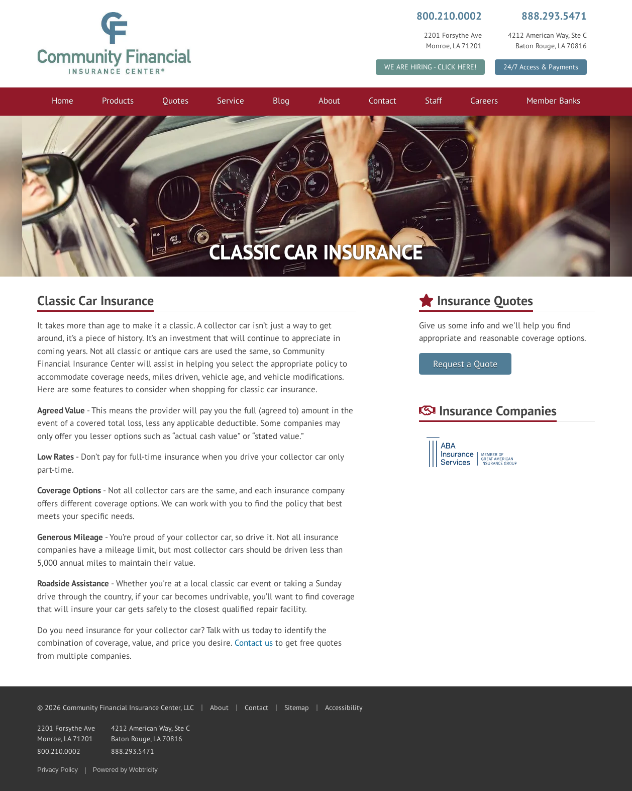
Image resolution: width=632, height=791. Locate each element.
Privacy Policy (57, 769)
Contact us (254, 642)
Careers (484, 100)
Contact (382, 100)
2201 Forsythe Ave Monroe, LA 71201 (66, 733)
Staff (433, 100)
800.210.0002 (449, 16)
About (329, 100)
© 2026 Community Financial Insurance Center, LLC (115, 707)
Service (230, 100)
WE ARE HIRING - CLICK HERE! (430, 66)
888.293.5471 (554, 16)
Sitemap (296, 707)
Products (118, 100)
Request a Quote (465, 364)
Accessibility (344, 707)
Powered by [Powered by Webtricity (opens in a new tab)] (125, 769)
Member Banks (553, 100)
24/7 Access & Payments (540, 66)
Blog (281, 100)
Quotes (175, 100)
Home (62, 100)
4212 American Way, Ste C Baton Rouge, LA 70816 (150, 733)
